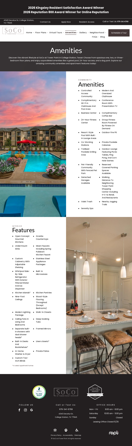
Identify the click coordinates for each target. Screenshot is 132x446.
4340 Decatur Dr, (66, 414)
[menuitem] (29, 33)
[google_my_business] (31, 410)
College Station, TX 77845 (66, 417)
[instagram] (25, 410)
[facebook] (19, 410)
